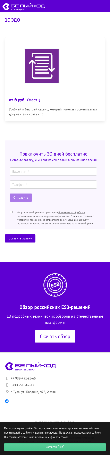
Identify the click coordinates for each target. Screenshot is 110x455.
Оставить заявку (20, 238)
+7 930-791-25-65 (23, 378)
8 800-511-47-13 (22, 385)
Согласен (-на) (55, 447)
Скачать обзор (55, 336)
